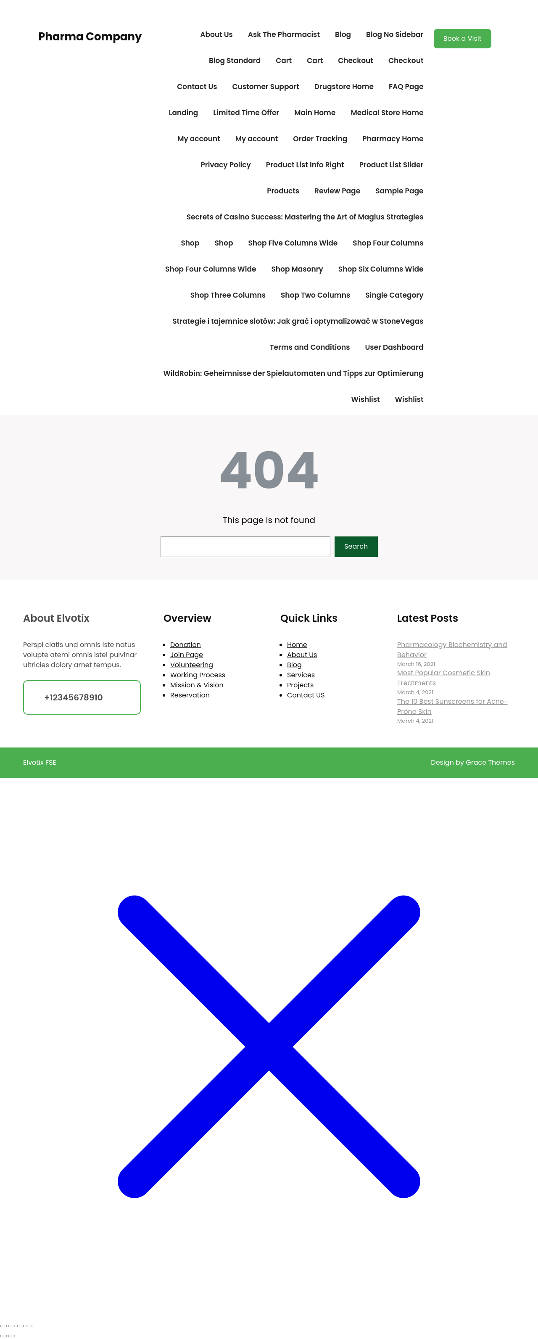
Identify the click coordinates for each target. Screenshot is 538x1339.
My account (198, 139)
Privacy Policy (225, 165)
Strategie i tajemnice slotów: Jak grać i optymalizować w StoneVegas (297, 321)
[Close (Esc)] (29, 1326)
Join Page (186, 655)
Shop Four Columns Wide (210, 269)
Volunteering (191, 665)
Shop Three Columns (228, 295)
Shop (190, 243)
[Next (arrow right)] (11, 1336)
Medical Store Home (387, 113)
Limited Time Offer (246, 113)
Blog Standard (235, 60)
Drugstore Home (344, 87)
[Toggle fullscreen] (11, 1326)
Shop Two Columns (315, 295)
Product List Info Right (305, 165)
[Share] (20, 1326)
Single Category (394, 295)
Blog (343, 34)
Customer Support (265, 87)
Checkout (355, 60)
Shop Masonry (297, 269)
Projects (300, 685)
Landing (183, 113)
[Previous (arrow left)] (3, 1336)
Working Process (197, 675)
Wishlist (365, 399)
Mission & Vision (197, 685)
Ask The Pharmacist (284, 34)
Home (297, 645)
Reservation (190, 695)
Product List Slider (391, 165)
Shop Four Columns (388, 243)
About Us (216, 34)
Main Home (314, 113)
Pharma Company (90, 36)
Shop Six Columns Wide (381, 269)
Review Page (337, 191)
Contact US (305, 695)
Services (301, 675)
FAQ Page (406, 87)
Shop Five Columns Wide (293, 243)
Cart (284, 60)
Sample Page (399, 191)
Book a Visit (462, 38)
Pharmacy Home (392, 139)
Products (283, 191)
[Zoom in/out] (3, 1326)
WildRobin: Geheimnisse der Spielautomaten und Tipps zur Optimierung (293, 373)
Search (356, 546)
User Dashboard (394, 347)
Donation (185, 645)
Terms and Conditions (310, 347)
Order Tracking (320, 139)
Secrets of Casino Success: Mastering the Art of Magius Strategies (305, 217)
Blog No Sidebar (394, 34)
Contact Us (197, 87)
